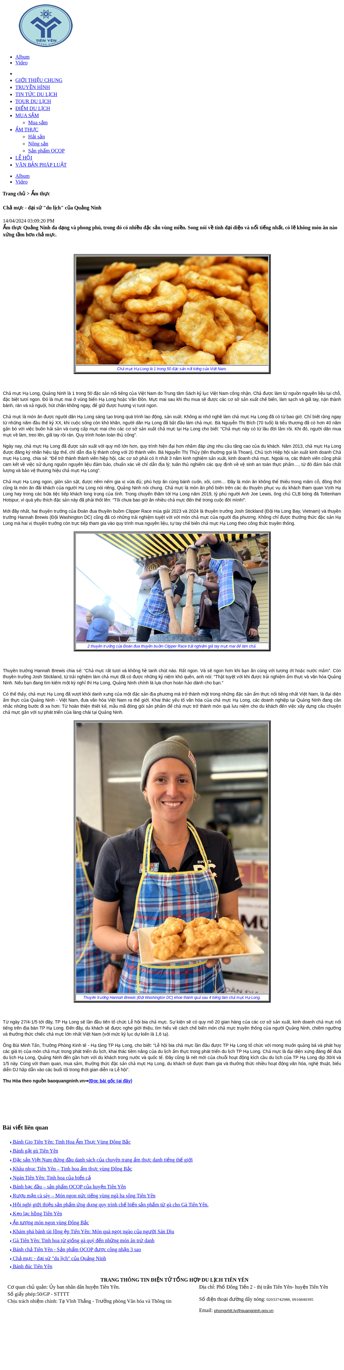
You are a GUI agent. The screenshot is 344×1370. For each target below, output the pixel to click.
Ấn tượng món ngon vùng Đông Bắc (49, 1222)
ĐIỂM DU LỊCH (32, 108)
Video (21, 62)
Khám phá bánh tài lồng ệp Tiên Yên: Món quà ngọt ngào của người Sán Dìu (92, 1231)
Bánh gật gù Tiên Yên (34, 1151)
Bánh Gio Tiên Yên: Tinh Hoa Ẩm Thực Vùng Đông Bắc (70, 1142)
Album (22, 57)
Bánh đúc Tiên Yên (31, 1266)
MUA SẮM (27, 115)
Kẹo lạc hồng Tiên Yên (36, 1213)
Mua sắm (38, 122)
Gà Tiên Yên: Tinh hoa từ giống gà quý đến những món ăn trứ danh (82, 1240)
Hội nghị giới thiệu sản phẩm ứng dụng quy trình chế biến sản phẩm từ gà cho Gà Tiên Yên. (109, 1204)
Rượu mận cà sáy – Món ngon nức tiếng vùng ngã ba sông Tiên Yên (83, 1195)
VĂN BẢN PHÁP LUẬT (41, 164)
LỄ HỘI (23, 157)
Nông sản (38, 143)
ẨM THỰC (26, 129)
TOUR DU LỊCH (33, 101)
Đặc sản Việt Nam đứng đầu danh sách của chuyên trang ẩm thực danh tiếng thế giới (101, 1159)
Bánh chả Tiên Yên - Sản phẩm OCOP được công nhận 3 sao (75, 1249)
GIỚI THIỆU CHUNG (38, 80)
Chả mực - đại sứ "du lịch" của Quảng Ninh (58, 1258)
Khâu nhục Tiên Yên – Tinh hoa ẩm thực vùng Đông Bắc (71, 1168)
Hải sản (36, 136)
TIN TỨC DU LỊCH (36, 94)
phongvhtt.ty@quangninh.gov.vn (244, 1310)
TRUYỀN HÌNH (32, 87)
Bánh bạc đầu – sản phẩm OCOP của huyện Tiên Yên (68, 1186)
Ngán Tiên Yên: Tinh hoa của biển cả (50, 1177)
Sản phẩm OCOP (46, 150)
